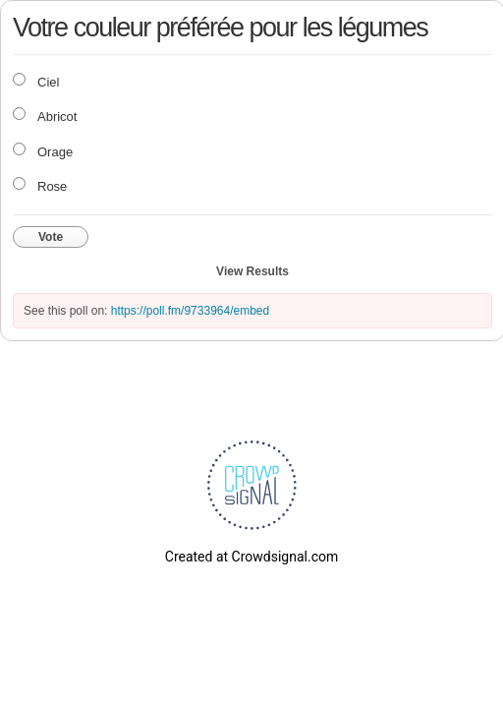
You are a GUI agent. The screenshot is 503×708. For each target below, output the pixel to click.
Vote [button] (50, 237)
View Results (252, 271)
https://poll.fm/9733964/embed (190, 311)
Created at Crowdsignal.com (251, 556)
